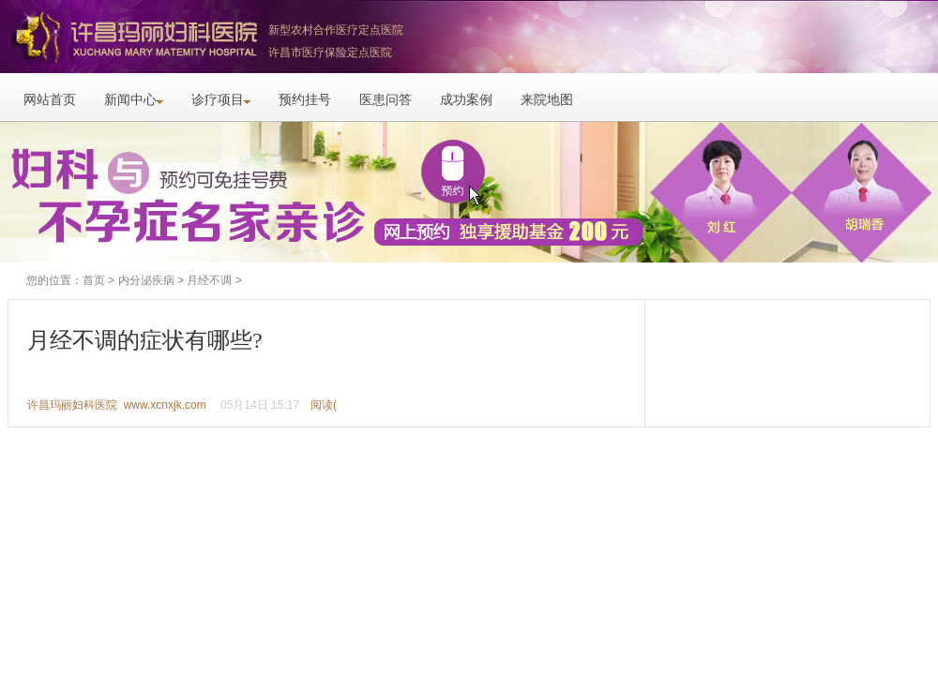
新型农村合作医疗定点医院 (335, 30)
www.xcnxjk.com (165, 405)
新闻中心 (133, 99)
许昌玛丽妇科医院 (132, 36)
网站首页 (49, 99)
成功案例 (466, 99)
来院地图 (547, 99)
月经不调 (209, 280)
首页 (94, 280)
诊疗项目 (220, 99)
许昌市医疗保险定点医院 (330, 52)
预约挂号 (305, 99)
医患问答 (385, 99)
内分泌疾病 (146, 280)
